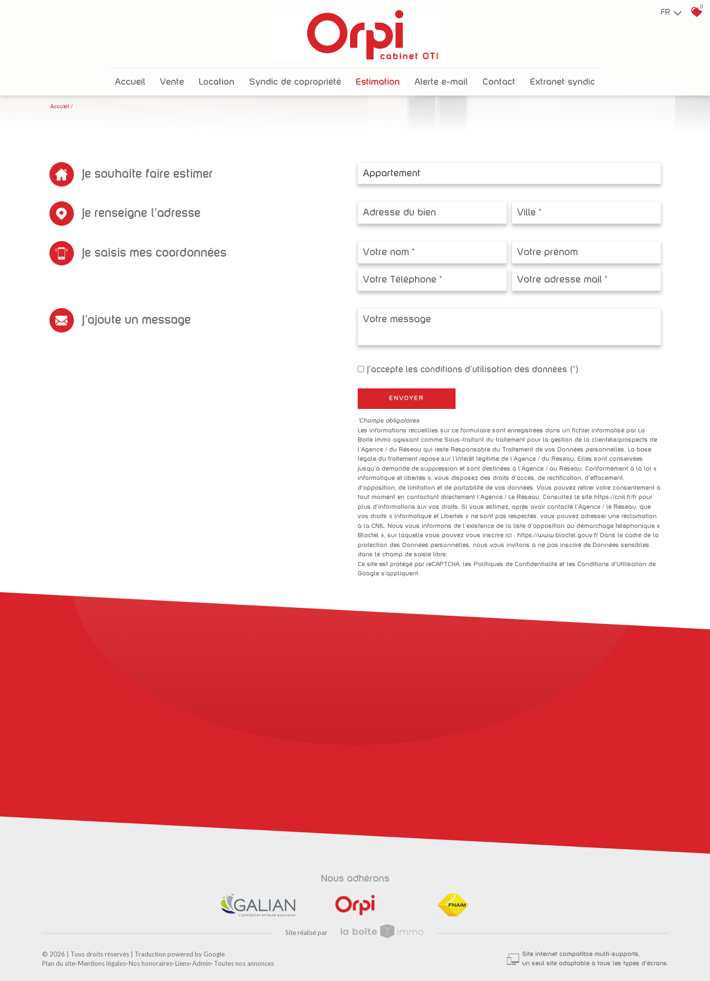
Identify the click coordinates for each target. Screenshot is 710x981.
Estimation (378, 82)
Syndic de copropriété (295, 82)
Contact (498, 82)
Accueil (130, 82)
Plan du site (58, 963)
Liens (182, 963)
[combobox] (509, 173)
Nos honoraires (150, 963)
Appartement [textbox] (391, 173)
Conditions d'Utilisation (611, 564)
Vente (172, 82)
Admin (201, 963)
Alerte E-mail (441, 82)
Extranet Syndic (562, 82)
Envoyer (406, 398)
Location (216, 82)
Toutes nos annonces (244, 963)
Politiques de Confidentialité (515, 564)
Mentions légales (102, 963)
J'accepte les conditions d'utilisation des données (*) (472, 369)
